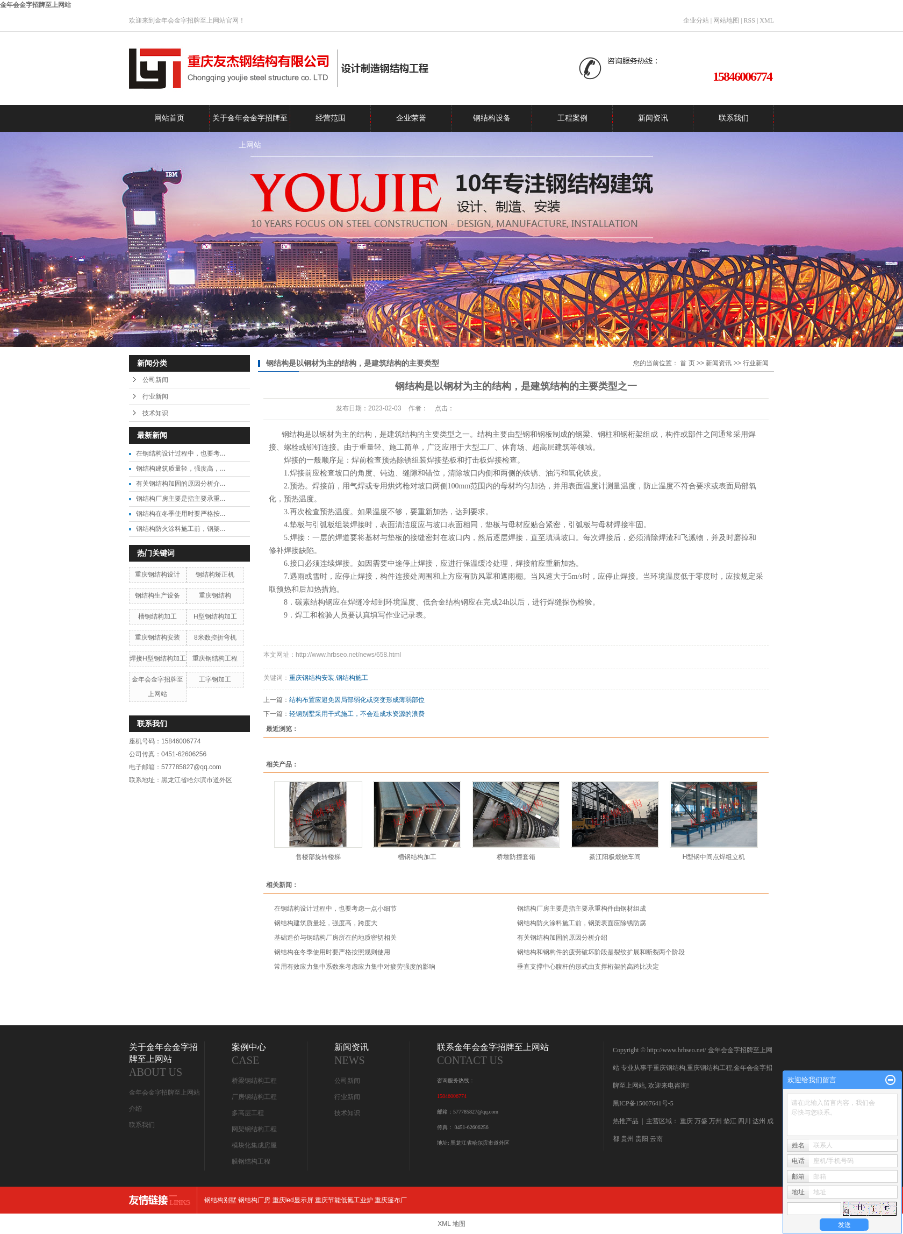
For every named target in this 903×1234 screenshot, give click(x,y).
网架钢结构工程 (254, 1129)
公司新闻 (155, 380)
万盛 (700, 1121)
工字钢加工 (215, 679)
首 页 (687, 363)
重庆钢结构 (215, 595)
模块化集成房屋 (254, 1145)
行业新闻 (155, 396)
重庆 (686, 1121)
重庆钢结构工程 (215, 658)
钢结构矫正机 (215, 574)
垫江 (729, 1121)
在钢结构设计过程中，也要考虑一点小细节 (335, 908)
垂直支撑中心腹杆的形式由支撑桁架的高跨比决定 (588, 966)
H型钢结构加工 (215, 616)
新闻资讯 (653, 118)
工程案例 (572, 118)
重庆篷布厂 (391, 1200)
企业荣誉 (411, 118)
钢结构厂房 (254, 1200)
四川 (744, 1121)
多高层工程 (248, 1113)
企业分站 (696, 20)
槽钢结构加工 (157, 616)
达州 (758, 1121)
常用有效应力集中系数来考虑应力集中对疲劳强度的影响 (354, 966)
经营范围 (331, 118)
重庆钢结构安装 (157, 637)
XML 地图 (451, 1224)
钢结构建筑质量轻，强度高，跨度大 (325, 923)
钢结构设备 (492, 118)
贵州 (627, 1139)
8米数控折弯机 (215, 637)
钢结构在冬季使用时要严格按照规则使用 (332, 952)
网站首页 (169, 118)
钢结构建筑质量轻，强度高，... (180, 468)
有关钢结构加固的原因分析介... (180, 483)
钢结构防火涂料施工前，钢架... (180, 529)
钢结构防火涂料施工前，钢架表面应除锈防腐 (581, 923)
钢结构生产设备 (157, 595)
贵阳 (641, 1139)
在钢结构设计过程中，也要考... (180, 453)
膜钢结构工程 (251, 1161)
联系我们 (734, 118)
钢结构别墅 (220, 1200)
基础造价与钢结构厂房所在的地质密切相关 (335, 937)
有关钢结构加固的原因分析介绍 (562, 937)
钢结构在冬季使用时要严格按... (180, 513)
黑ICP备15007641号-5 (643, 1103)
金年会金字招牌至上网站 (35, 5)
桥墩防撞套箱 (516, 857)
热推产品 (626, 1121)
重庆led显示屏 (293, 1200)
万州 (715, 1121)
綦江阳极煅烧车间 (615, 857)
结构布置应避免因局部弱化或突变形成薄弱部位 (357, 700)
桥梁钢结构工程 (254, 1080)
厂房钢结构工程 (254, 1097)
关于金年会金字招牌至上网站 (250, 123)
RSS (749, 20)
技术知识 (155, 413)
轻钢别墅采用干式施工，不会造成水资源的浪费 (357, 714)
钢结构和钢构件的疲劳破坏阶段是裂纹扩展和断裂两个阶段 (601, 952)
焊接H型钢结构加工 (158, 658)
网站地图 (726, 20)
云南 (656, 1139)
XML (766, 20)
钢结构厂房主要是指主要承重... (180, 498)
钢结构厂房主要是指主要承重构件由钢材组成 (581, 908)
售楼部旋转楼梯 (318, 857)
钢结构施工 (352, 678)
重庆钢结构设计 (157, 574)
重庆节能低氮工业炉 (344, 1200)
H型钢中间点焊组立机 (714, 857)
